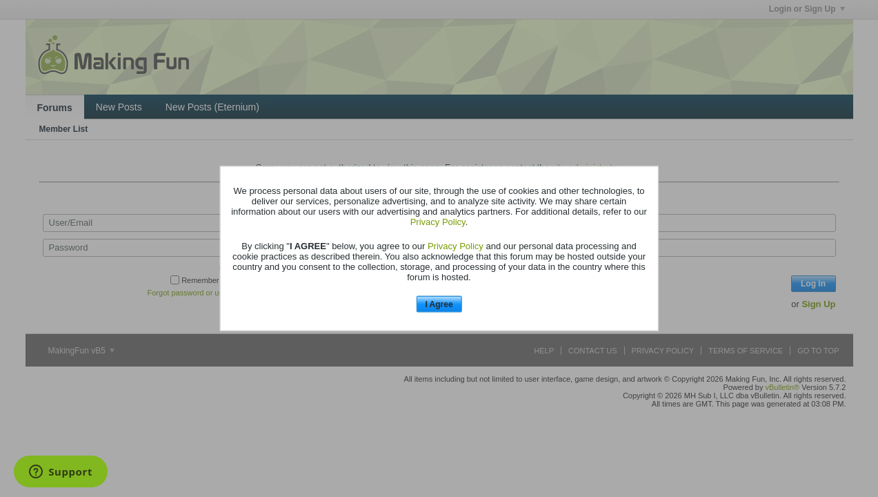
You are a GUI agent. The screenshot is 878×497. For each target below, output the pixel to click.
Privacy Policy (438, 221)
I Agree (438, 304)
